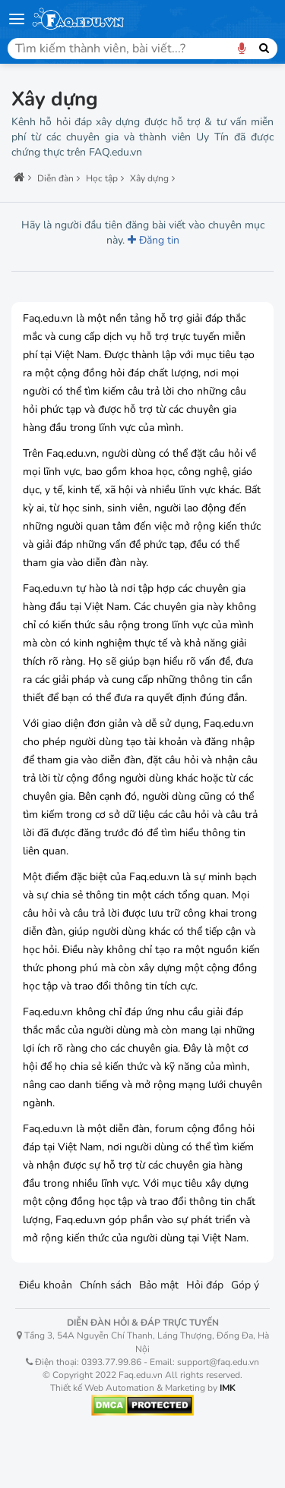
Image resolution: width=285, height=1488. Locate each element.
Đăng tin (153, 240)
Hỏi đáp (204, 1285)
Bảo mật (159, 1285)
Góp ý (245, 1285)
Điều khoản (45, 1285)
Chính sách (105, 1285)
